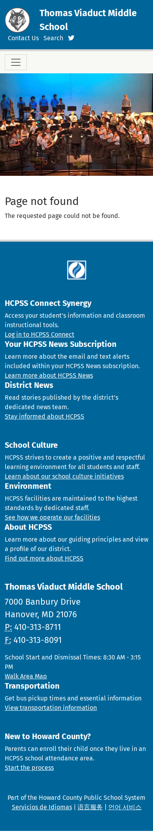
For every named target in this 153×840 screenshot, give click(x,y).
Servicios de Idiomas (42, 807)
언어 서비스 (125, 807)
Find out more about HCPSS (44, 558)
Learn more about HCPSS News (49, 375)
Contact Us (23, 38)
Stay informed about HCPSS (44, 416)
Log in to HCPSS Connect (39, 334)
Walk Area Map (26, 676)
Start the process (29, 767)
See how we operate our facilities (52, 517)
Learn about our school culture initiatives (64, 476)
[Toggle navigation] (16, 62)
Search (53, 38)
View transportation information (51, 707)
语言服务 (90, 807)
